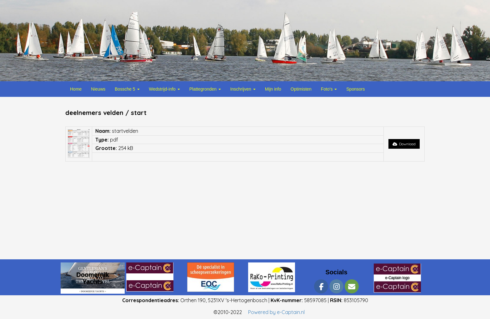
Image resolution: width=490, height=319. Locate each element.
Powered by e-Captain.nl (276, 312)
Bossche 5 (127, 89)
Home (76, 89)
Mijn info (273, 89)
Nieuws (98, 89)
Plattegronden (205, 89)
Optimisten (301, 89)
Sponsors (355, 89)
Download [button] (404, 144)
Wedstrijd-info (164, 89)
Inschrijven (243, 89)
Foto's (329, 89)
